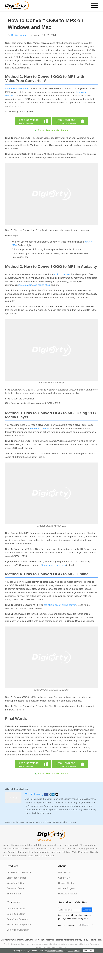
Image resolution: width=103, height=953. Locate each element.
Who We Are (64, 872)
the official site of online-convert (60, 605)
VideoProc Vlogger (16, 878)
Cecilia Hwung (18, 35)
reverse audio (25, 285)
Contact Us (64, 878)
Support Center (66, 883)
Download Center (16, 888)
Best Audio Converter (18, 930)
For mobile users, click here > (53, 130)
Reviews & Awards (67, 893)
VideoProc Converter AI (17, 88)
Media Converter (20, 822)
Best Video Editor (16, 914)
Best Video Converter (18, 919)
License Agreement (65, 940)
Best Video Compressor (19, 924)
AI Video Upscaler (16, 908)
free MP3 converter (39, 428)
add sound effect (41, 285)
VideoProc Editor (15, 883)
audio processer (61, 274)
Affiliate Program (66, 888)
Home (8, 822)
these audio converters (54, 565)
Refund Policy (96, 940)
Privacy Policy (81, 940)
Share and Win (14, 893)
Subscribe (87, 910)
